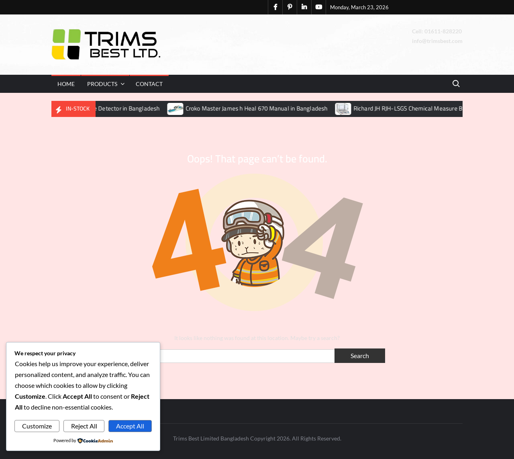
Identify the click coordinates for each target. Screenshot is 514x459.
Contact (149, 83)
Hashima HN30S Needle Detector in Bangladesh (102, 108)
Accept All (130, 426)
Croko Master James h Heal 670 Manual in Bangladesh (261, 108)
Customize (37, 426)
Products (102, 83)
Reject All (84, 426)
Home (66, 83)
